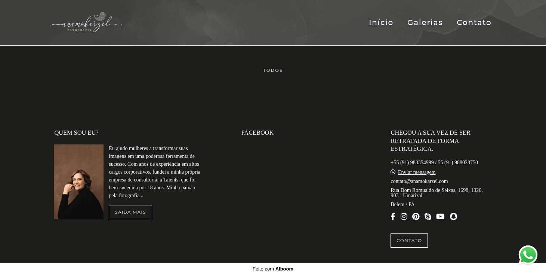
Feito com (273, 269)
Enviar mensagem (417, 172)
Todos (273, 70)
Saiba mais (130, 212)
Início (381, 22)
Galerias (425, 22)
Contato (474, 22)
